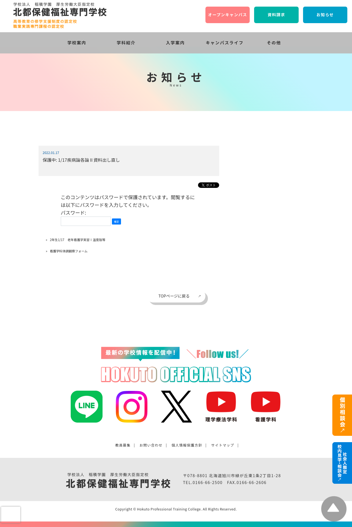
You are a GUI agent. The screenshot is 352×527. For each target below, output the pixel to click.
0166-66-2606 (251, 482)
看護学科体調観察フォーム (68, 251)
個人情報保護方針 (187, 445)
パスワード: (86, 217)
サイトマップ (222, 445)
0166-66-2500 (207, 482)
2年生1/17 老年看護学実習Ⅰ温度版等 (77, 239)
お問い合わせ (151, 445)
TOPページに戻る (174, 296)
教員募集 (123, 445)
